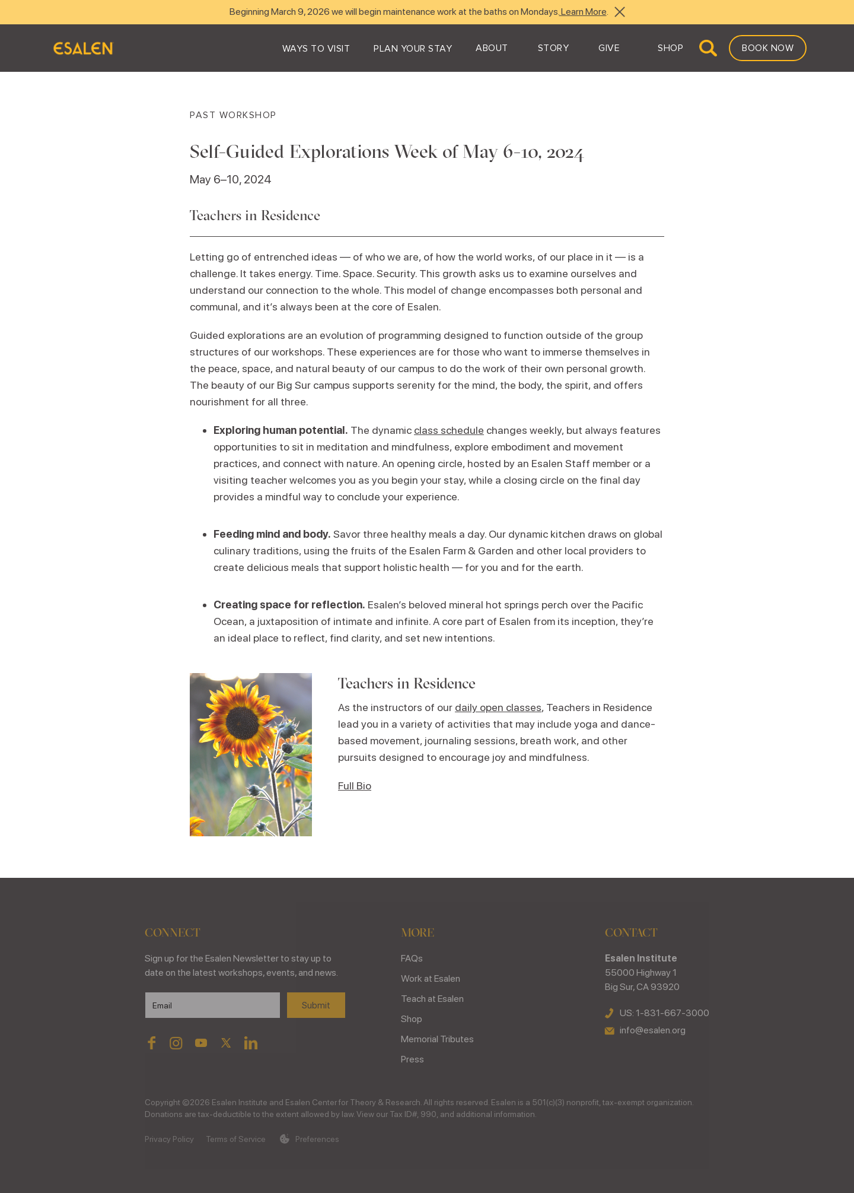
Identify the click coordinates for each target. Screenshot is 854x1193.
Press (412, 1059)
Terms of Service (236, 1139)
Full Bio (354, 785)
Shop (411, 1018)
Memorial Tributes (437, 1039)
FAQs (412, 958)
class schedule (449, 430)
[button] (316, 48)
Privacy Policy (169, 1139)
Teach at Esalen (432, 998)
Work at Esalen (430, 978)
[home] (82, 48)
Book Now (768, 48)
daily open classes (498, 707)
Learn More (583, 11)
